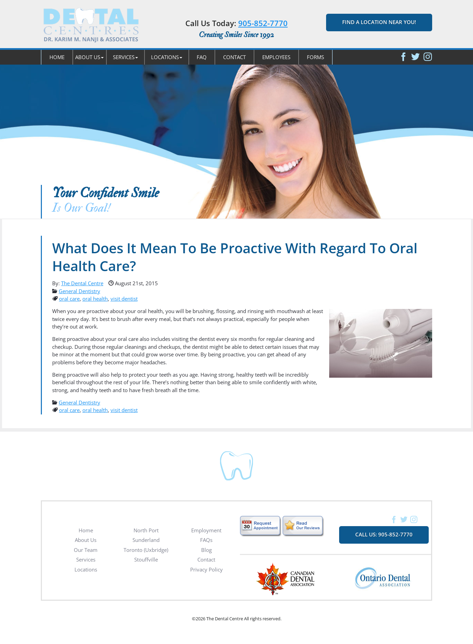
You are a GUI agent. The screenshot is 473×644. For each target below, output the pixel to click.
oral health (95, 298)
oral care (69, 298)
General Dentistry (79, 291)
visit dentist (124, 298)
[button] (89, 57)
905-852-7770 (263, 23)
